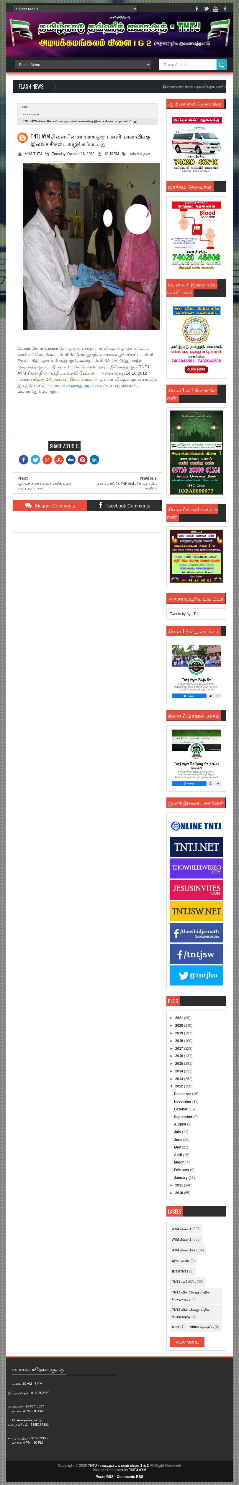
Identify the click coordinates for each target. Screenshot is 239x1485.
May (178, 1147)
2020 (179, 1025)
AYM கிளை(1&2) (184, 1250)
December (183, 1094)
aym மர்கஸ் (180, 1261)
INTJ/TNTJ (180, 1271)
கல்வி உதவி (31, 114)
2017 (179, 1048)
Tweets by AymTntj (184, 614)
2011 (179, 1185)
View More (187, 1342)
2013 (179, 1079)
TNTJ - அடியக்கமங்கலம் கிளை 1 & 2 (118, 1465)
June (178, 1140)
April (178, 1155)
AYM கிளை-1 (181, 1229)
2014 (179, 1071)
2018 (179, 1041)
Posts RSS (105, 1477)
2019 (179, 1033)
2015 (179, 1064)
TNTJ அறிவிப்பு (184, 1281)
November (183, 1102)
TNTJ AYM (137, 1470)
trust (175, 1327)
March (180, 1162)
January (181, 1178)
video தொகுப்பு (202, 1327)
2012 (179, 1086)
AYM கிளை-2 (181, 1239)
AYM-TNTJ (33, 154)
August (180, 1124)
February (182, 1170)
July (178, 1132)
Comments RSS (130, 1477)
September (183, 1117)
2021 (179, 1018)
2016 (179, 1056)
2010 (179, 1193)
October (181, 1109)
